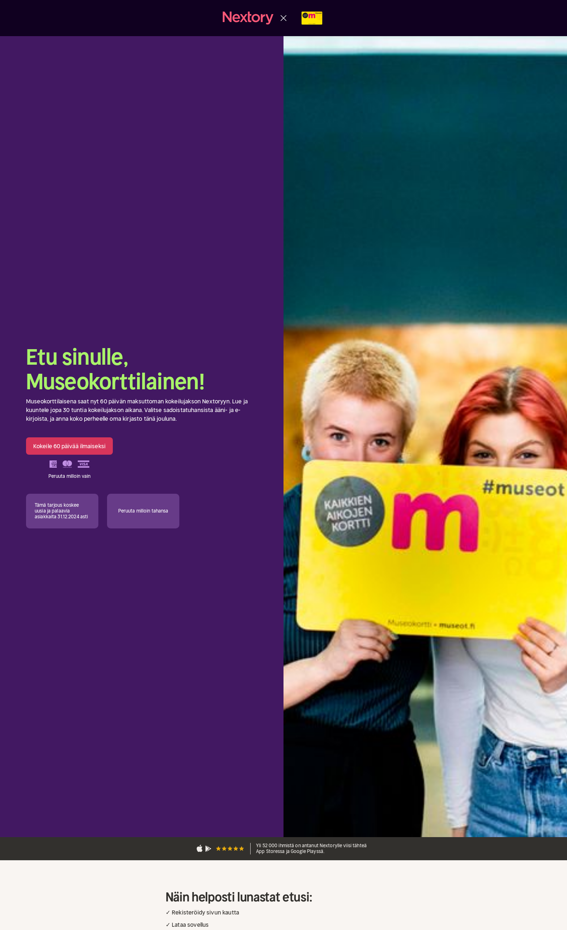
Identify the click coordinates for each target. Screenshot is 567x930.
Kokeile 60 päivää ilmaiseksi (69, 446)
